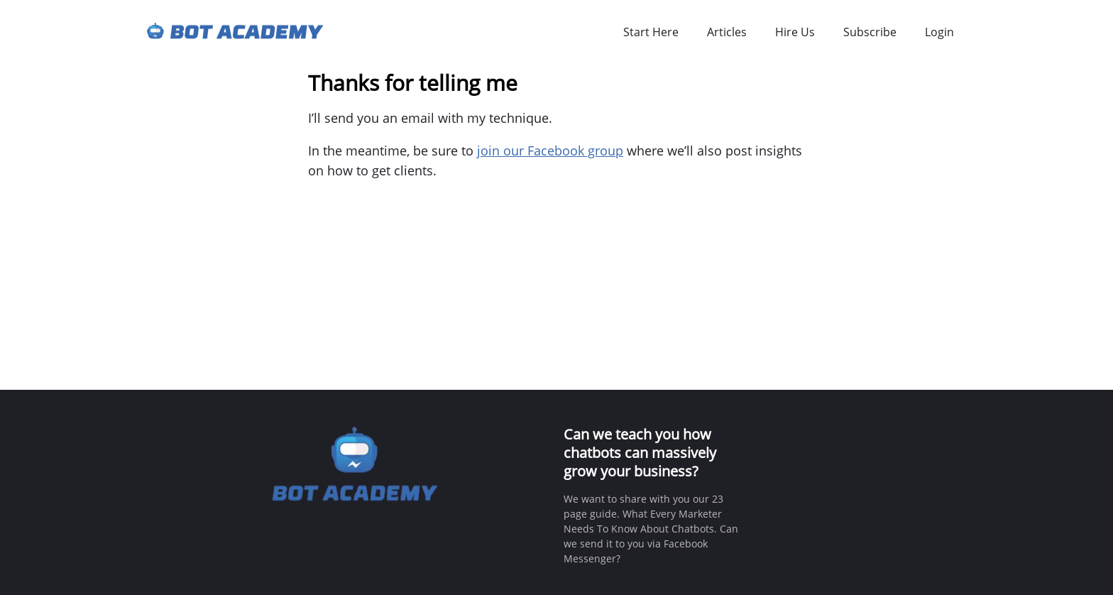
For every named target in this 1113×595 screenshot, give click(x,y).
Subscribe (870, 32)
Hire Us (795, 32)
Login (939, 32)
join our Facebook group (550, 150)
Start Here (651, 32)
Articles (727, 32)
